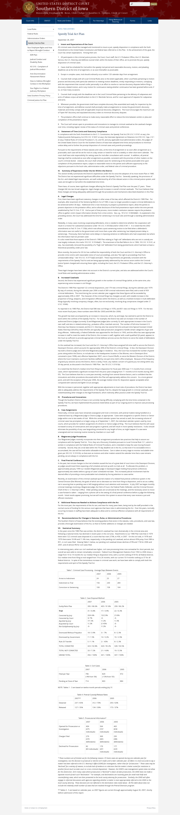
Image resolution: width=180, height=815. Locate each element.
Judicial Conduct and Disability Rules (38, 60)
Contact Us (33, 808)
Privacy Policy (151, 808)
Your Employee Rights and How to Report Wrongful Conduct (39, 48)
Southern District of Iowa (62, 8)
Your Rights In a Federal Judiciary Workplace (39, 89)
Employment (43, 808)
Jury (81, 20)
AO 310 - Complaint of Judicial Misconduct (39, 67)
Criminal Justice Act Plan (36, 100)
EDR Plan (33, 55)
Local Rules (31, 29)
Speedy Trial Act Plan (36, 43)
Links (150, 20)
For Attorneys (98, 20)
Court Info (30, 20)
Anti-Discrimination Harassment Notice (37, 75)
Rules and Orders (64, 20)
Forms (132, 20)
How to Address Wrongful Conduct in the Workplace (40, 82)
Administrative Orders (36, 38)
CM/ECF (47, 20)
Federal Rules (32, 34)
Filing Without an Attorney (115, 20)
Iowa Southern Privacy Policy (38, 95)
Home (60, 29)
